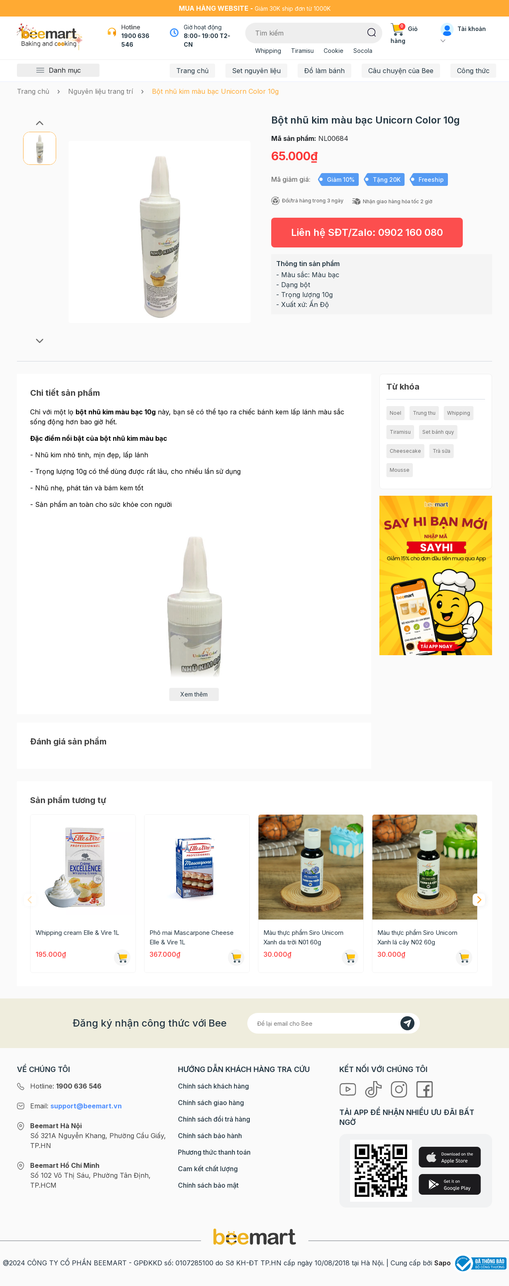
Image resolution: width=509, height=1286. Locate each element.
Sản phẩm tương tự (68, 800)
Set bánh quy (438, 432)
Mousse (400, 470)
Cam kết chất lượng (208, 1169)
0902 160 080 (410, 232)
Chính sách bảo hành (210, 1135)
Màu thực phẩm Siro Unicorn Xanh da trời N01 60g (303, 937)
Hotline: (66, 1086)
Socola (362, 50)
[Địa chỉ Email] (333, 1023)
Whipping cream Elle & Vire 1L (77, 933)
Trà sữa (441, 451)
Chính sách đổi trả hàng (214, 1119)
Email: (76, 1106)
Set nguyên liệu (256, 71)
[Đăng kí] (407, 1023)
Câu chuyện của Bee (400, 71)
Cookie (333, 50)
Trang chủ (192, 71)
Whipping (268, 50)
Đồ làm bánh (324, 71)
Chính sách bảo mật (208, 1185)
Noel (395, 413)
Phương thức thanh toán (214, 1152)
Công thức (473, 71)
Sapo (442, 1263)
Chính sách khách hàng (213, 1086)
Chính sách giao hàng (211, 1102)
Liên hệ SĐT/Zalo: (367, 232)
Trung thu (424, 413)
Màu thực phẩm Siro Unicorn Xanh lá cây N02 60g (417, 937)
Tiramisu (302, 50)
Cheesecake (405, 451)
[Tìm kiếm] (371, 32)
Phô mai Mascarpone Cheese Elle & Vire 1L (191, 937)
